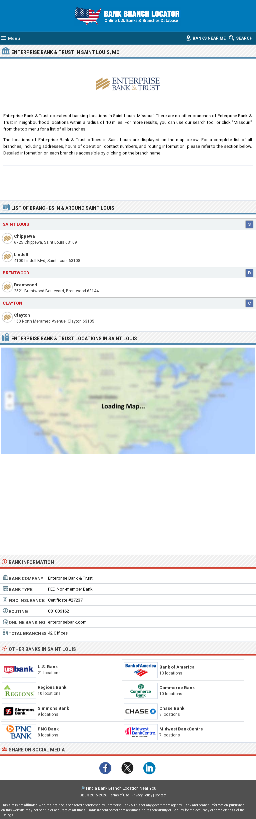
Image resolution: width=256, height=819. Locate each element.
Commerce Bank (177, 687)
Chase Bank (171, 708)
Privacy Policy (141, 795)
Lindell (21, 254)
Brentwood (25, 284)
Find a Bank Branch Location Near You (121, 788)
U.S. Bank (48, 666)
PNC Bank (48, 728)
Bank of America (177, 667)
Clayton (22, 315)
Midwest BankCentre (181, 728)
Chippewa (24, 236)
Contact (160, 795)
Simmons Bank (53, 708)
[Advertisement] (128, 182)
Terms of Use (119, 795)
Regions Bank (52, 687)
